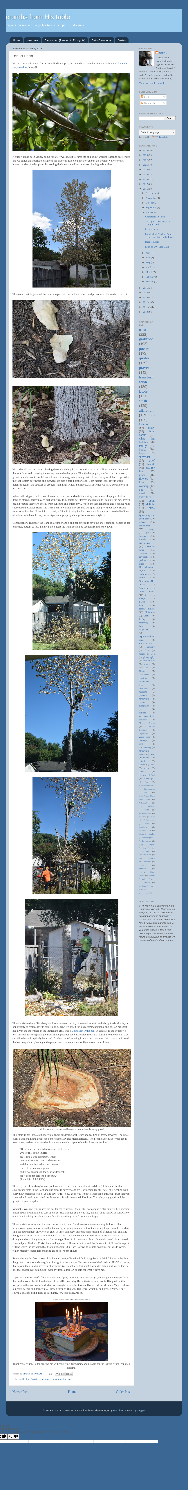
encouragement (148, 837)
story (153, 879)
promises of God (147, 775)
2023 (145, 155)
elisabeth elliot (145, 830)
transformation (59, 1379)
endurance (45, 1379)
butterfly (143, 761)
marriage (143, 740)
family (143, 446)
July (148, 252)
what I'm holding (147, 440)
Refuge (142, 619)
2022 (145, 160)
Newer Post (20, 1392)
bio (152, 415)
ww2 (148, 893)
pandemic (143, 695)
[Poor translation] (13, 1437)
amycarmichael (145, 813)
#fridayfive (144, 699)
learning (142, 858)
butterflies (145, 497)
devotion (143, 678)
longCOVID (145, 629)
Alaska (142, 536)
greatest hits (149, 660)
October (150, 202)
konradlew (118, 1410)
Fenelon (147, 792)
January (150, 281)
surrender (144, 457)
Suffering (151, 806)
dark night (150, 820)
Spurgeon (144, 588)
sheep (142, 598)
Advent (142, 522)
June (148, 257)
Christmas (149, 612)
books (142, 449)
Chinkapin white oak (83, 1030)
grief (152, 460)
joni (144, 848)
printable (142, 868)
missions (143, 692)
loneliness (143, 688)
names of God (147, 654)
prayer (144, 367)
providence (144, 542)
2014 (145, 292)
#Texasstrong (145, 747)
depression (144, 733)
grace (142, 475)
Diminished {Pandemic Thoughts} (65, 40)
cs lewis (142, 817)
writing (142, 577)
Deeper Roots (152, 241)
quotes (144, 358)
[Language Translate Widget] (157, 132)
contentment (145, 525)
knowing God (145, 855)
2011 (145, 307)
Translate (159, 137)
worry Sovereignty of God (147, 889)
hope (142, 453)
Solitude (146, 757)
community (149, 647)
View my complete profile (152, 83)
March (149, 272)
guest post (144, 737)
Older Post (123, 1392)
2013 (145, 297)
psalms (142, 560)
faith (147, 650)
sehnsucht (143, 667)
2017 (145, 184)
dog (141, 489)
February (150, 276)
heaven (147, 664)
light (153, 764)
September (151, 207)
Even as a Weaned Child (157, 246)
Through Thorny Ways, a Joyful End (157, 223)
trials (141, 563)
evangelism (144, 705)
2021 (145, 164)
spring (144, 879)
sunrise (147, 882)
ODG (141, 806)
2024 (145, 150)
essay (151, 427)
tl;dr (147, 532)
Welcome (32, 40)
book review (147, 591)
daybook (143, 556)
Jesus (146, 615)
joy (146, 595)
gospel (142, 764)
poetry (144, 348)
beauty (142, 702)
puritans (142, 712)
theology (142, 886)
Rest (153, 754)
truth (141, 744)
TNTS (146, 810)
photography (149, 657)
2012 (145, 302)
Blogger (141, 1410)
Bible (143, 391)
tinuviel (163, 52)
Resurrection (145, 643)
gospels (152, 844)
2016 (145, 188)
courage (151, 529)
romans (152, 875)
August (149, 212)
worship (144, 486)
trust (70, 1379)
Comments (148, 103)
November (151, 198)
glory (141, 844)
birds (152, 508)
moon (146, 768)
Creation (35, 1379)
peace (141, 709)
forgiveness (146, 841)
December (151, 193)
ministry (142, 865)
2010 (145, 311)
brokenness (144, 674)
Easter (142, 601)
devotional (143, 827)
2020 (145, 169)
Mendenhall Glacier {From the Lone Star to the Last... (159, 235)
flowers (143, 478)
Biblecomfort (149, 789)
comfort (143, 553)
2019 (145, 174)
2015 (145, 287)
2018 (145, 179)
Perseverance (151, 229)
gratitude (146, 339)
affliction (24, 1379)
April (149, 267)
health (151, 464)
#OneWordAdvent (146, 785)
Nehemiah (143, 803)
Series (122, 40)
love (141, 482)
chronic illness (147, 608)
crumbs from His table (38, 17)
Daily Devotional (101, 40)
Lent (141, 605)
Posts (145, 96)
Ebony (142, 671)
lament (142, 626)
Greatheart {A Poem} (156, 216)
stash (143, 401)
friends (142, 539)
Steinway (143, 622)
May (148, 262)
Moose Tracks (147, 723)
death (147, 823)
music (142, 493)
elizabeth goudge (147, 834)
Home (16, 40)
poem (141, 771)
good (152, 500)
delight (150, 504)
